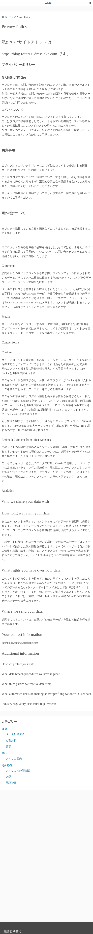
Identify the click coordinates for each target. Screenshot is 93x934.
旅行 (4, 753)
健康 (4, 729)
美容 (8, 746)
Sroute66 (46, 3)
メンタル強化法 (15, 734)
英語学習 (11, 782)
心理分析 (11, 740)
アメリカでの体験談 (18, 770)
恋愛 (8, 776)
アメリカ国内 (14, 758)
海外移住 (7, 765)
